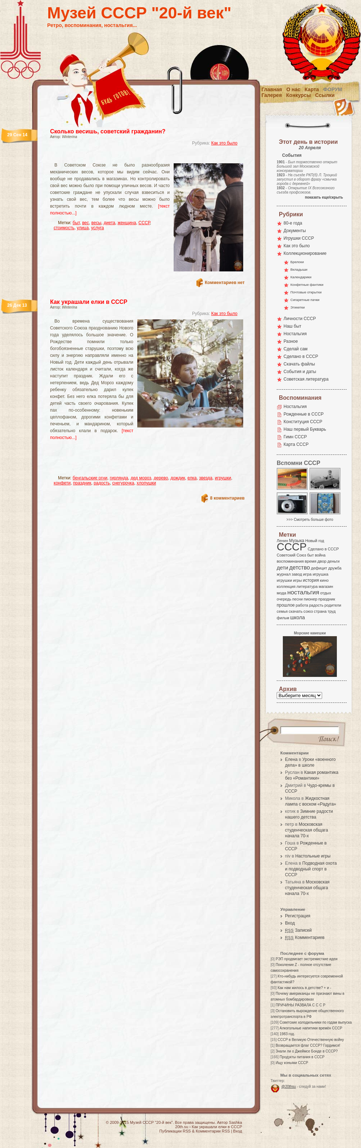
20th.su (181, 1127)
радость (102, 483)
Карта (312, 89)
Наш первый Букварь (305, 429)
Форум (332, 89)
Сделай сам (296, 348)
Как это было (224, 143)
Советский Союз (291, 555)
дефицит (319, 568)
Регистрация (297, 915)
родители (332, 605)
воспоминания (290, 561)
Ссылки (325, 95)
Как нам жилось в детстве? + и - (304, 988)
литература (307, 586)
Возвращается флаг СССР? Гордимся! (308, 1045)
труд (331, 611)
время (310, 561)
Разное (291, 341)
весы (96, 222)
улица (83, 227)
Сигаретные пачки (305, 300)
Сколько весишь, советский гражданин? (107, 131)
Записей (298, 930)
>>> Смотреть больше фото (309, 520)
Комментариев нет (225, 282)
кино (324, 580)
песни (297, 599)
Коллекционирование (305, 253)
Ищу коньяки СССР (292, 1063)
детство (299, 567)
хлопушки (146, 483)
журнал (284, 574)
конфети (62, 483)
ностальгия (303, 592)
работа (302, 605)
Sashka (235, 1122)
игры (297, 580)
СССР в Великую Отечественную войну (310, 1040)
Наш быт (292, 326)
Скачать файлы (299, 364)
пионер (310, 599)
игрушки (223, 477)
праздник (82, 483)
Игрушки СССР (299, 238)
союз (308, 611)
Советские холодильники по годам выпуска (316, 1022)
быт (76, 222)
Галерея (272, 95)
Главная (272, 89)
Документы (295, 230)
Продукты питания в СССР (302, 1057)
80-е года (293, 223)
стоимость (64, 227)
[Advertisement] (97, 461)
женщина (126, 222)
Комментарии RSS (213, 1131)
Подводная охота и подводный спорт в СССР (311, 869)
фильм (283, 618)
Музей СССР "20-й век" (139, 13)
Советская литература (306, 379)
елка (191, 477)
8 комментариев (227, 498)
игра (307, 574)
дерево (161, 477)
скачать (295, 611)
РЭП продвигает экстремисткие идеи (307, 959)
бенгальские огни (90, 477)
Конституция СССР (303, 421)
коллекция (286, 586)
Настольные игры (312, 856)
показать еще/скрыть (324, 197)
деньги (333, 561)
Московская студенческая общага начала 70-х (306, 830)
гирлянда (119, 477)
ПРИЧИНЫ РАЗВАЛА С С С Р (300, 1005)
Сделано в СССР (301, 356)
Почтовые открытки (306, 292)
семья (282, 611)
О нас (293, 89)
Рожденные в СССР (304, 414)
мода (281, 593)
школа (297, 617)
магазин (325, 586)
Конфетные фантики (307, 285)
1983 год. (287, 1034)
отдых (325, 593)
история (311, 580)
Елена (291, 759)
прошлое (286, 605)
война (320, 555)
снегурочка (123, 483)
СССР (144, 222)
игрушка (321, 574)
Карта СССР (296, 444)
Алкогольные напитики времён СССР (311, 1028)
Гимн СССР (295, 436)
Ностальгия (295, 333)
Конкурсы (298, 95)
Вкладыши (298, 269)
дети (282, 567)
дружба (335, 568)
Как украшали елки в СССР (89, 302)
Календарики (300, 277)
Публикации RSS (175, 1131)
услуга (97, 227)
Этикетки (297, 307)
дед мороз (140, 477)
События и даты (300, 371)
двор (321, 561)
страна (320, 611)
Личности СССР (300, 318)
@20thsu (288, 1087)
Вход (290, 923)
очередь (284, 599)
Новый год (314, 540)
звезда (205, 477)
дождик (177, 477)
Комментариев (305, 937)
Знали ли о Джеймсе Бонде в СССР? (307, 1051)
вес (85, 222)
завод (297, 574)
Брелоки (297, 262)
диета (109, 222)
